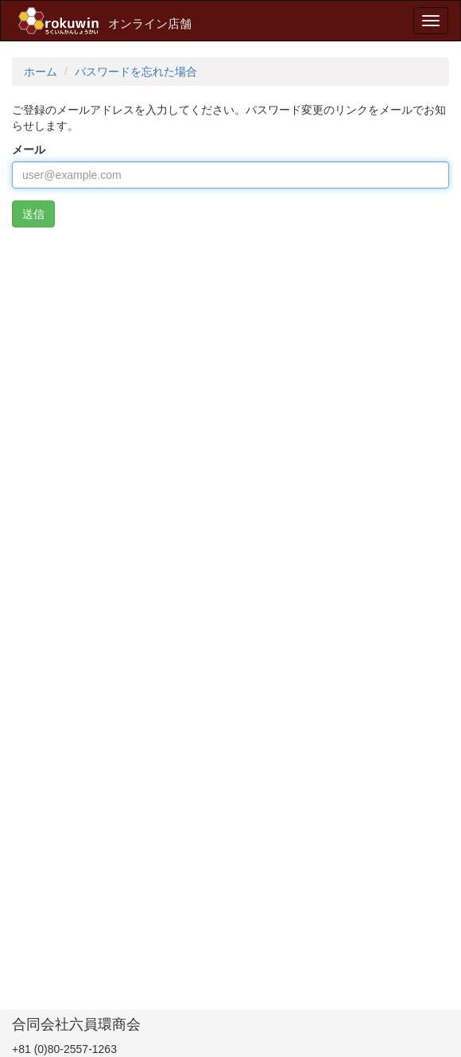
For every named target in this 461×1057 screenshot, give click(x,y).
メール (28, 149)
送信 (33, 214)
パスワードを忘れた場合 (136, 71)
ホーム (40, 71)
